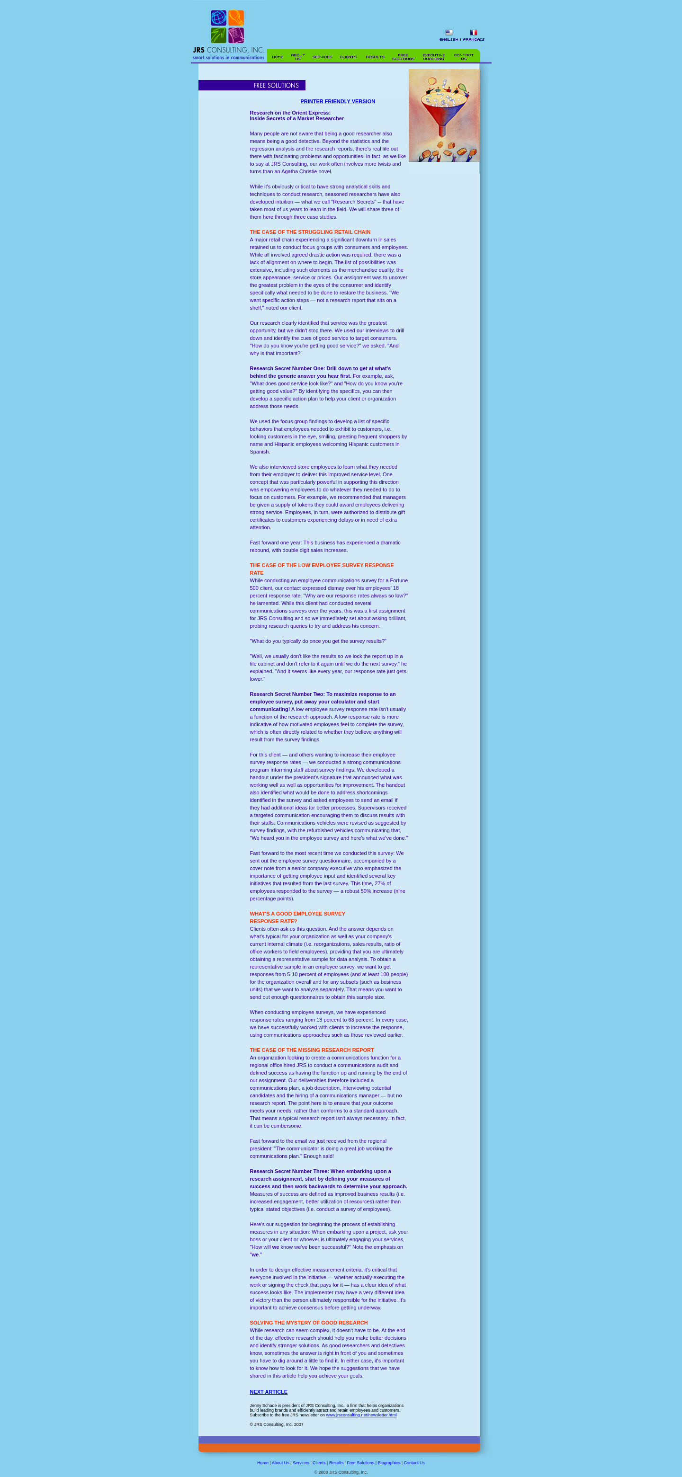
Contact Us (414, 1462)
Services (301, 1462)
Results (336, 1462)
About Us (280, 1462)
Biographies (389, 1462)
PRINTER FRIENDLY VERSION (337, 101)
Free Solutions (360, 1462)
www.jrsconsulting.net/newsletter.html (361, 1415)
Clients (319, 1462)
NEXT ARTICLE (269, 1392)
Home (263, 1462)
